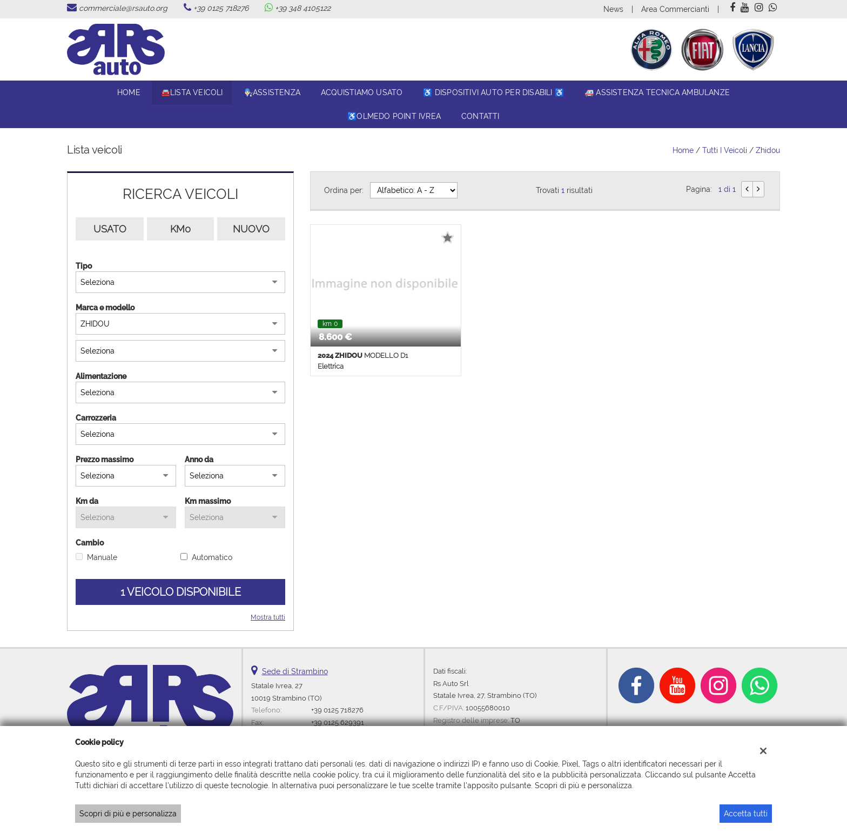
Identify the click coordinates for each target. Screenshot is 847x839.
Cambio (90, 542)
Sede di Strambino (295, 671)
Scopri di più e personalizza (128, 813)
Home (128, 92)
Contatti (480, 116)
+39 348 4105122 (303, 8)
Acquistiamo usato (361, 92)
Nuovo (251, 229)
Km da (87, 501)
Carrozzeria (96, 418)
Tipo (84, 266)
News (613, 9)
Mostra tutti (268, 617)
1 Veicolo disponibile (180, 591)
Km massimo (208, 501)
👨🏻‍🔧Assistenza (272, 92)
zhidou (768, 150)
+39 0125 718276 (220, 8)
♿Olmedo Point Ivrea (394, 116)
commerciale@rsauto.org (123, 8)
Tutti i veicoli (724, 150)
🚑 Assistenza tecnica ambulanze (657, 92)
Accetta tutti (746, 813)
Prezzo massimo (104, 459)
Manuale (102, 557)
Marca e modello (105, 307)
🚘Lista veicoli (192, 92)
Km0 (180, 229)
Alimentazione (101, 376)
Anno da (199, 459)
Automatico (212, 557)
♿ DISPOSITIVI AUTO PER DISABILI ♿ (493, 92)
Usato (109, 229)
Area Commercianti (675, 9)
